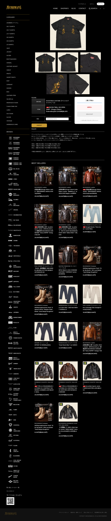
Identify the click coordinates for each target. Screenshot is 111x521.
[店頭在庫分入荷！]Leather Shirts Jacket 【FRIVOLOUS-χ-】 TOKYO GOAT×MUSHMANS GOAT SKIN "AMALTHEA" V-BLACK (68, 231)
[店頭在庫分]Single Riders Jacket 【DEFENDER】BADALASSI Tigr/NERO (43, 191)
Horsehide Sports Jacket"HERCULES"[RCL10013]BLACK (92, 388)
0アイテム (100, 4)
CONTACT (82, 8)
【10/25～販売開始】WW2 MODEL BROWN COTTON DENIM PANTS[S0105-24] (43, 270)
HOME (55, 8)
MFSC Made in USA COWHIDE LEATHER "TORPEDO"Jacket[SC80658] (68, 272)
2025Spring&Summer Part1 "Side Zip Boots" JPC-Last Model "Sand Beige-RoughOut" (92, 270)
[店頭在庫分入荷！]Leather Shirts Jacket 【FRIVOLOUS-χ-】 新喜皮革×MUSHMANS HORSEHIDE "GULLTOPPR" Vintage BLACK (43, 231)
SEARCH (93, 8)
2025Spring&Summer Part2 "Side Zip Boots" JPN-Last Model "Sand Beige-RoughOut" (43, 427)
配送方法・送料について (76, 512)
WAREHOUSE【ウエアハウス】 (68, 305)
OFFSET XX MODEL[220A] (42, 345)
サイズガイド (10, 491)
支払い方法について (88, 512)
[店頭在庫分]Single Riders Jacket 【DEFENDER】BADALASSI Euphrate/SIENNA (92, 191)
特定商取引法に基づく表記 (101, 512)
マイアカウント (82, 4)
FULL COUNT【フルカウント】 (92, 225)
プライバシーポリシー (64, 512)
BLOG (74, 8)
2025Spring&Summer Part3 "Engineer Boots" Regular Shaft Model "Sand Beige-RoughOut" (43, 309)
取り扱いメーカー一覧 (13, 487)
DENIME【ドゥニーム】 (41, 343)
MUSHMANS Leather (40, 187)
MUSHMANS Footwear (89, 266)
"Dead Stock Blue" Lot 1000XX (68, 345)
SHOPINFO (65, 8)
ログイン (92, 4)
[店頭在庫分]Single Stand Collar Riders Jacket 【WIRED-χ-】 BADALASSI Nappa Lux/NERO (68, 191)
